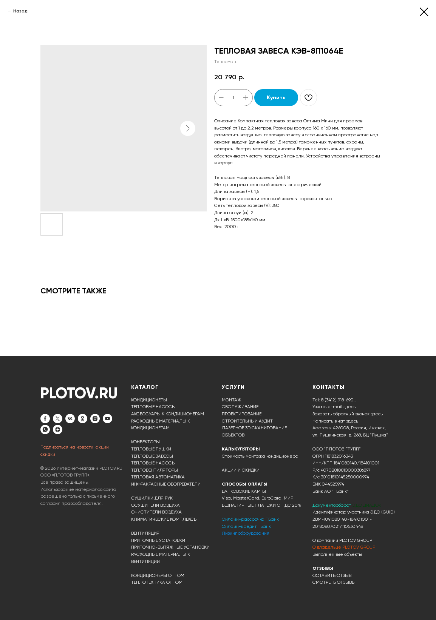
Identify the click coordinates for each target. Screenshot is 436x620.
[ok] (82, 418)
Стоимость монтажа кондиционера (260, 456)
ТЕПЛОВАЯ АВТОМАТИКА (158, 477)
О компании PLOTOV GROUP (342, 540)
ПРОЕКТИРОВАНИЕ (241, 413)
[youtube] (107, 418)
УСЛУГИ (233, 387)
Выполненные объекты (337, 554)
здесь (352, 421)
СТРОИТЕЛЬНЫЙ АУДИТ (247, 421)
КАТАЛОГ (144, 387)
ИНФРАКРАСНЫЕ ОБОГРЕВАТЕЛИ (166, 484)
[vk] (70, 418)
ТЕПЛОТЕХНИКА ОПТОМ (156, 582)
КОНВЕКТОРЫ (145, 441)
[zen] (57, 429)
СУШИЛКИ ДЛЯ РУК (152, 498)
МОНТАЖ (231, 400)
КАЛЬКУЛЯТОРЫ (241, 449)
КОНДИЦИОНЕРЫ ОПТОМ (157, 575)
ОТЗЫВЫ (322, 568)
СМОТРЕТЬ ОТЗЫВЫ (334, 582)
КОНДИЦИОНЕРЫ (149, 400)
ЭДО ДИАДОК (366, 505)
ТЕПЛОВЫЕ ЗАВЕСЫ (152, 456)
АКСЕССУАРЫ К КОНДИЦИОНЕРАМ (167, 413)
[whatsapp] (45, 429)
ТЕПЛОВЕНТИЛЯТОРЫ (154, 470)
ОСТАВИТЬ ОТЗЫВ (331, 575)
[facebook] (45, 418)
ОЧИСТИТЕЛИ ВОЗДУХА (156, 512)
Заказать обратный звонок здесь (347, 413)
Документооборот (332, 505)
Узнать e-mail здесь (334, 406)
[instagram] (95, 418)
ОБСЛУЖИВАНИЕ (240, 406)
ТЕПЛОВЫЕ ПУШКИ (151, 449)
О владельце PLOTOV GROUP (343, 547)
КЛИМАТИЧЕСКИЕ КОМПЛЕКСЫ (164, 519)
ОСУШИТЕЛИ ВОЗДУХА (155, 505)
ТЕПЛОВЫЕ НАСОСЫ (153, 406)
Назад (20, 11)
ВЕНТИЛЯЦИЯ (145, 533)
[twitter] (57, 418)
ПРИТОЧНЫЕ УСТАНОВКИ (158, 540)
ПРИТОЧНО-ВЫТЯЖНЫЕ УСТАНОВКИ (170, 547)
